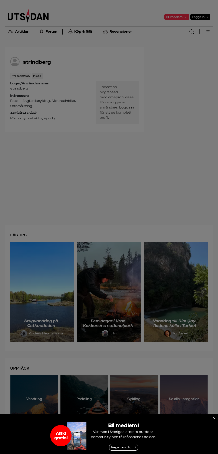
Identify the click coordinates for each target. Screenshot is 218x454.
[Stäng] (213, 418)
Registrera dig (121, 447)
